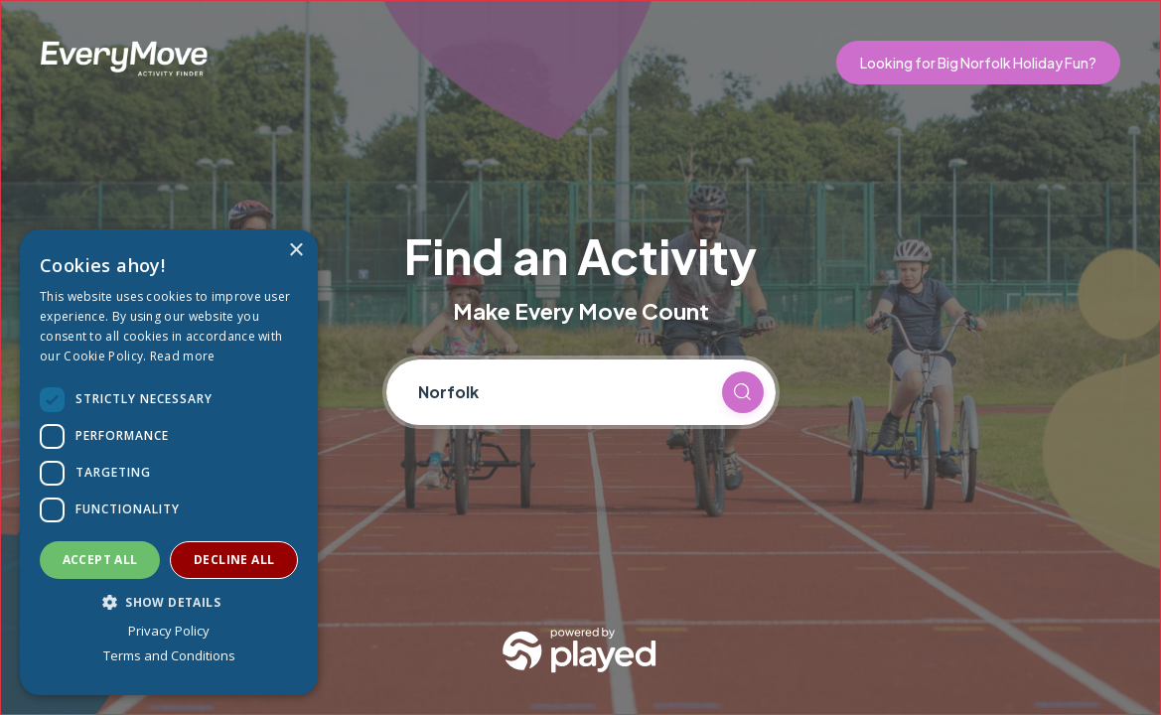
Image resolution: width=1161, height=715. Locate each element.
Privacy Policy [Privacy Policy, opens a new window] (169, 631)
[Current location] (561, 392)
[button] (169, 602)
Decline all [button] (234, 559)
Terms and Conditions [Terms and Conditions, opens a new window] (169, 655)
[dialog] (169, 462)
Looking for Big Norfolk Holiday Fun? (978, 63)
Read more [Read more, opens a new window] (183, 356)
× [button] (295, 250)
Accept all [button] (100, 559)
